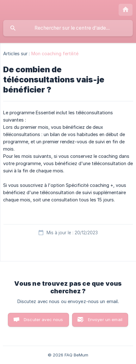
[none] (126, 10)
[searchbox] (68, 28)
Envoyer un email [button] (105, 319)
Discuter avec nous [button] (43, 319)
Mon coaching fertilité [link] (54, 53)
